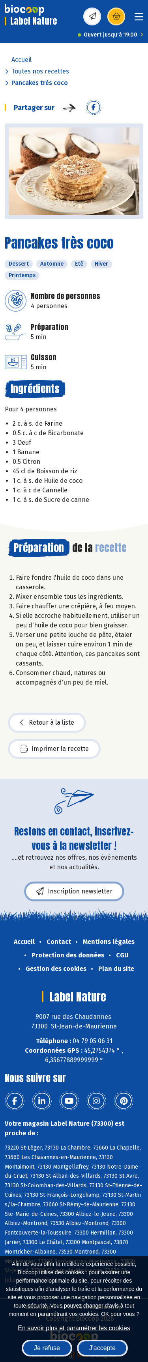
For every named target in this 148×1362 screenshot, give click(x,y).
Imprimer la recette (54, 749)
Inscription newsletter (74, 891)
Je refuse (47, 1348)
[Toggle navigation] (139, 19)
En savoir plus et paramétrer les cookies (74, 1328)
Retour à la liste (47, 723)
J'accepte (102, 1348)
